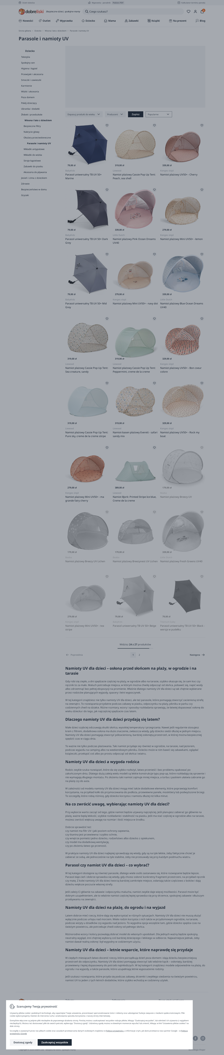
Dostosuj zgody (23, 1042)
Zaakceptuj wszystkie (54, 1042)
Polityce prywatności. (115, 1030)
